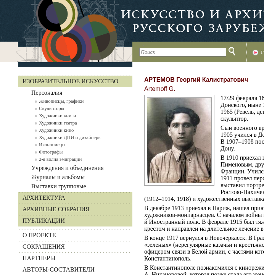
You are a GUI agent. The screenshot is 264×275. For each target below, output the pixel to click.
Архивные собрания (56, 209)
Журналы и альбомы (58, 177)
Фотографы (51, 152)
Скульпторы (51, 108)
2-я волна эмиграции (60, 159)
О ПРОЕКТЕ (39, 235)
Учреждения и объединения (67, 168)
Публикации (44, 220)
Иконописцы (52, 144)
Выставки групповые (58, 186)
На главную (66, 31)
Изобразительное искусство (70, 81)
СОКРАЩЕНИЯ (44, 246)
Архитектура (44, 197)
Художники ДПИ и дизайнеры (70, 137)
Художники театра (58, 123)
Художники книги (57, 115)
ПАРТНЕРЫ (39, 258)
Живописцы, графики (61, 101)
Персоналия (46, 92)
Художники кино (56, 130)
